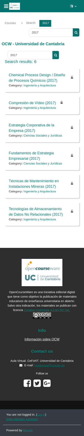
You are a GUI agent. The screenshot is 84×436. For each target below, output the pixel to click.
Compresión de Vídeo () (32, 103)
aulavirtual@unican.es (50, 365)
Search (30, 22)
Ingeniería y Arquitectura (39, 85)
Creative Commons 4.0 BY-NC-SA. (47, 310)
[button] (73, 6)
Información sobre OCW (42, 339)
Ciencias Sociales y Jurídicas (42, 135)
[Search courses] (51, 32)
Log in (41, 414)
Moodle (28, 430)
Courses (10, 23)
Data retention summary (22, 419)
